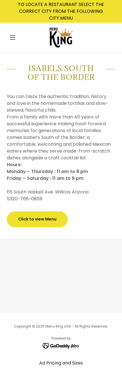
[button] (15, 37)
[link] (61, 37)
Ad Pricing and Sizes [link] (61, 363)
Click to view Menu (37, 219)
